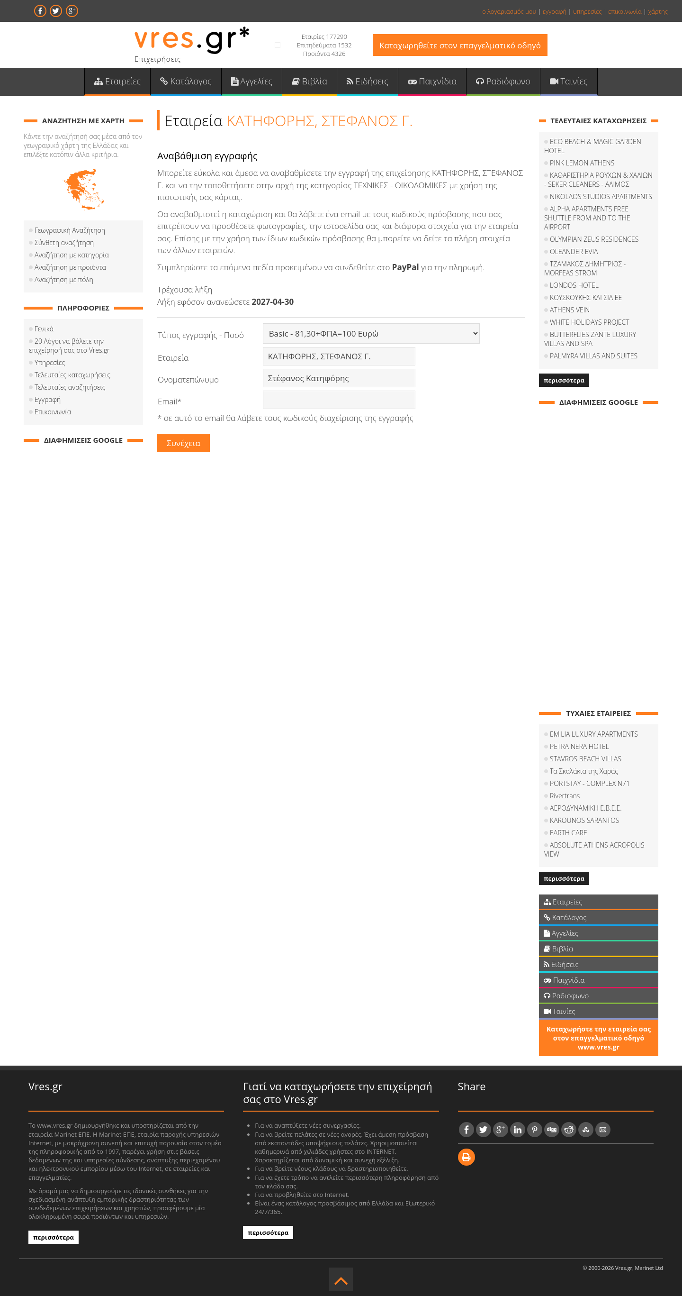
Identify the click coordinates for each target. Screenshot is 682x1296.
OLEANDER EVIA (574, 251)
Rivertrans (565, 796)
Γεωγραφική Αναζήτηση (70, 230)
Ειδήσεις (367, 81)
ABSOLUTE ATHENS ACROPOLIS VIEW (594, 850)
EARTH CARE (568, 833)
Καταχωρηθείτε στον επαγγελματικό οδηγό (460, 45)
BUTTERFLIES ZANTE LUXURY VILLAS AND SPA (590, 339)
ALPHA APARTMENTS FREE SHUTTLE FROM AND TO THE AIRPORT (587, 218)
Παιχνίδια (432, 81)
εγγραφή (554, 11)
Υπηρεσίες (50, 362)
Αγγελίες (251, 81)
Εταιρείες (117, 81)
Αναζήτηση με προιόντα (70, 267)
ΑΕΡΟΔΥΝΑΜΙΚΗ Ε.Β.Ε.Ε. (586, 808)
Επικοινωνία (53, 412)
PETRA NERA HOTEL (579, 746)
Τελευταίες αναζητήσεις (70, 387)
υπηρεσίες (587, 11)
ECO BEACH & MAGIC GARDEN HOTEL (592, 146)
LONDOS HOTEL (574, 285)
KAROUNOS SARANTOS (584, 820)
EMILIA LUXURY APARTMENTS (594, 734)
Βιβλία (309, 81)
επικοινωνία (624, 11)
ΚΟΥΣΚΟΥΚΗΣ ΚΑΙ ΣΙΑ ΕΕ (586, 297)
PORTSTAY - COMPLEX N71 (590, 783)
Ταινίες (569, 81)
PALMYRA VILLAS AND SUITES (593, 356)
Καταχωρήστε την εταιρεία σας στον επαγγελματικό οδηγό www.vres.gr (599, 1038)
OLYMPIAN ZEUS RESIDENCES (594, 239)
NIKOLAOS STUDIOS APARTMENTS (601, 196)
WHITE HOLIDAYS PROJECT (589, 322)
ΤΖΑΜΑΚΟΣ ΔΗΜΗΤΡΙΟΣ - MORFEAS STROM (585, 269)
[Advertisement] (83, 594)
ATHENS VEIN (570, 310)
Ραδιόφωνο (503, 81)
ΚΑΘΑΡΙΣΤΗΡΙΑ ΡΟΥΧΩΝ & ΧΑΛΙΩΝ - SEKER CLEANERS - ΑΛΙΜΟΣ (598, 180)
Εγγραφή (48, 399)
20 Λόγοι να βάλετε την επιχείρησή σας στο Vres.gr (69, 346)
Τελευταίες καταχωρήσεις (72, 375)
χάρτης (658, 11)
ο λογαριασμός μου (509, 11)
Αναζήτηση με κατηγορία (72, 255)
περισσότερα (564, 380)
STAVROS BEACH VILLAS (585, 759)
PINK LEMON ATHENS (582, 163)
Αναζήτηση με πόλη (64, 279)
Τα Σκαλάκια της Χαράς (584, 771)
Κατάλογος (186, 81)
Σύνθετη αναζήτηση (64, 242)
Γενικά (44, 329)
